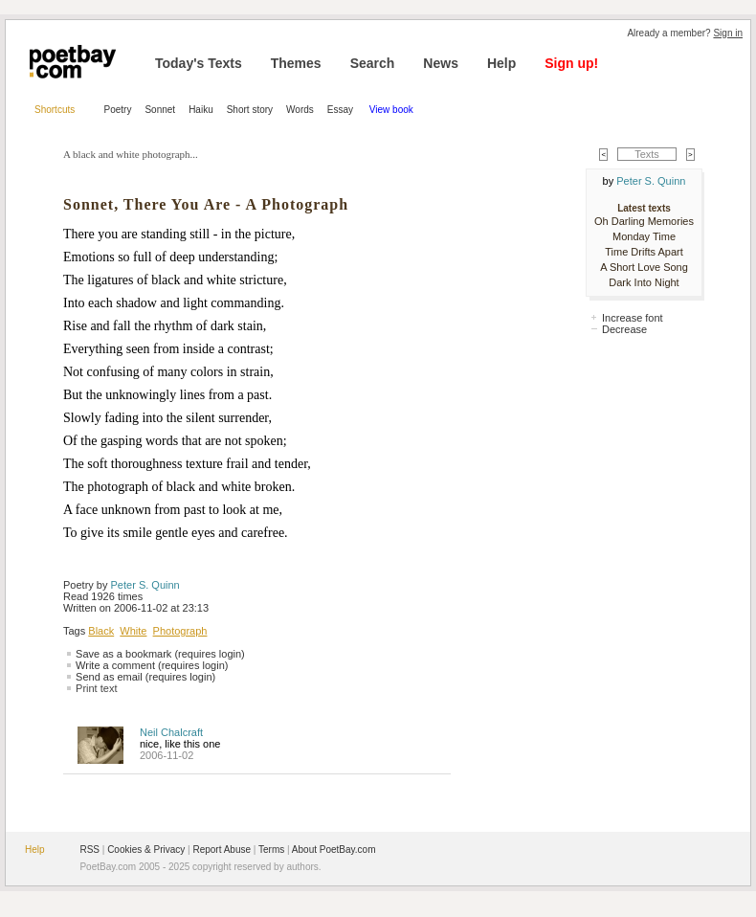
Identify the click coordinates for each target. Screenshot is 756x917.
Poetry (118, 109)
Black (101, 631)
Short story (250, 109)
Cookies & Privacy (146, 849)
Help (501, 63)
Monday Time (644, 236)
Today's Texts (198, 63)
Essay (341, 109)
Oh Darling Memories (644, 221)
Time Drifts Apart (644, 251)
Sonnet (160, 109)
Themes (296, 63)
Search (372, 63)
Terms (271, 849)
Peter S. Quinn (145, 585)
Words (300, 109)
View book (391, 109)
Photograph (180, 631)
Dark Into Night (643, 282)
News (440, 63)
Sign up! (571, 63)
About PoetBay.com (334, 849)
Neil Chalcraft (171, 732)
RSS (89, 849)
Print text (96, 688)
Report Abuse (221, 849)
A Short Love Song (644, 267)
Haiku (201, 109)
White (133, 631)
